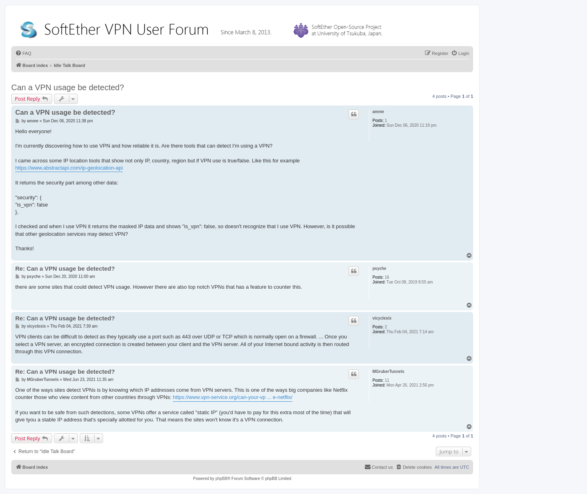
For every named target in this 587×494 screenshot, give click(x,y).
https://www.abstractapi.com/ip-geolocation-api (69, 168)
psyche (379, 268)
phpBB (221, 478)
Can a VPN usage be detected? (67, 87)
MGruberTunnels (388, 371)
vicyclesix (381, 318)
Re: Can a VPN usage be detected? (65, 268)
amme (378, 111)
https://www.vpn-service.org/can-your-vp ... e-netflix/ (232, 397)
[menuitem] (23, 53)
